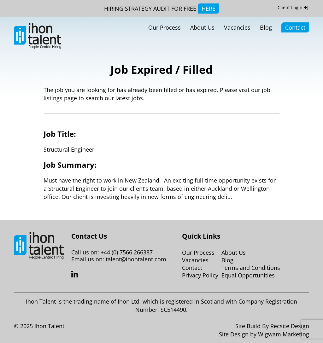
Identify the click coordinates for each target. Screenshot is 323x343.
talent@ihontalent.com (136, 259)
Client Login (293, 7)
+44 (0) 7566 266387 (127, 252)
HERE (208, 8)
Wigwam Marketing (283, 334)
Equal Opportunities (248, 275)
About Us (202, 27)
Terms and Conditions (250, 267)
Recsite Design (289, 326)
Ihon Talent (49, 326)
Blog (266, 27)
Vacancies (237, 27)
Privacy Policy (200, 275)
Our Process (164, 27)
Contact (295, 27)
